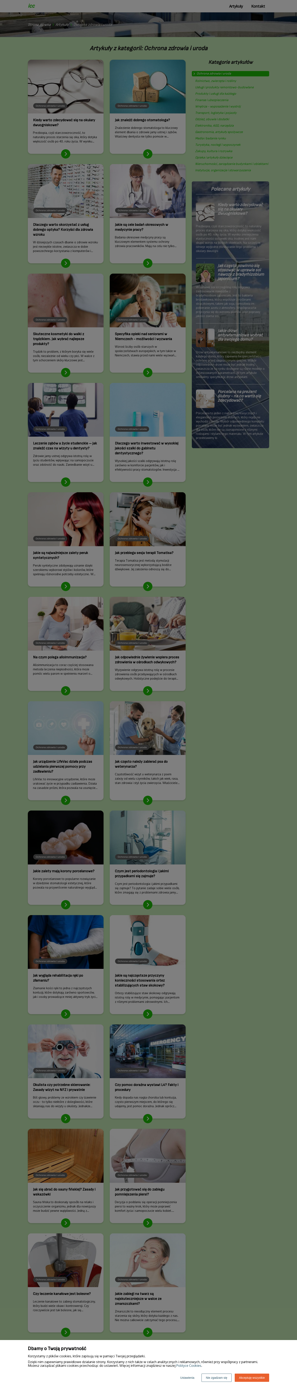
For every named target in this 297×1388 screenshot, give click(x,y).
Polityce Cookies (188, 1366)
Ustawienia (187, 1377)
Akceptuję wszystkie (252, 1377)
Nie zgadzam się (216, 1377)
